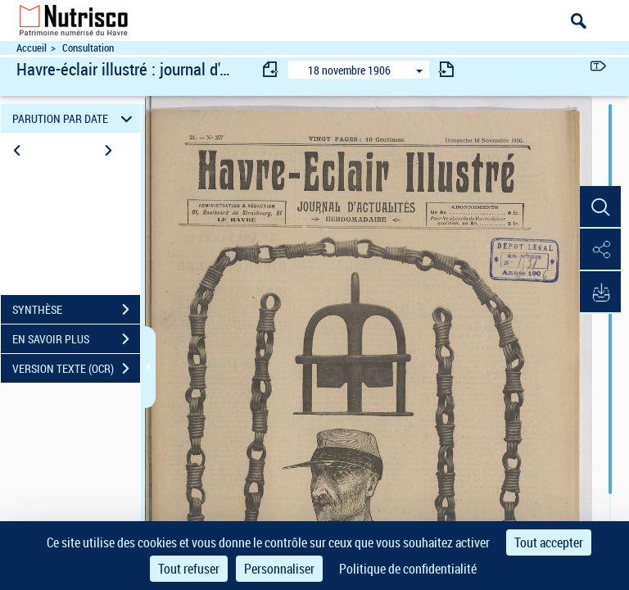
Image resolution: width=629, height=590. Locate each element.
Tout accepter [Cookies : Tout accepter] (548, 542)
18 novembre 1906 (349, 70)
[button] (600, 207)
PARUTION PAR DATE (75, 118)
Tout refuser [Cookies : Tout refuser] (188, 569)
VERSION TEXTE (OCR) (76, 368)
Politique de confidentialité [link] (408, 569)
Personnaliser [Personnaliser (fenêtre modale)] (279, 569)
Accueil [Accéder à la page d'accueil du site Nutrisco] (31, 48)
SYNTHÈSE (76, 309)
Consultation (88, 48)
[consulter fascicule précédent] (271, 69)
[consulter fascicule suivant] (446, 69)
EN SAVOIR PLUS (76, 339)
